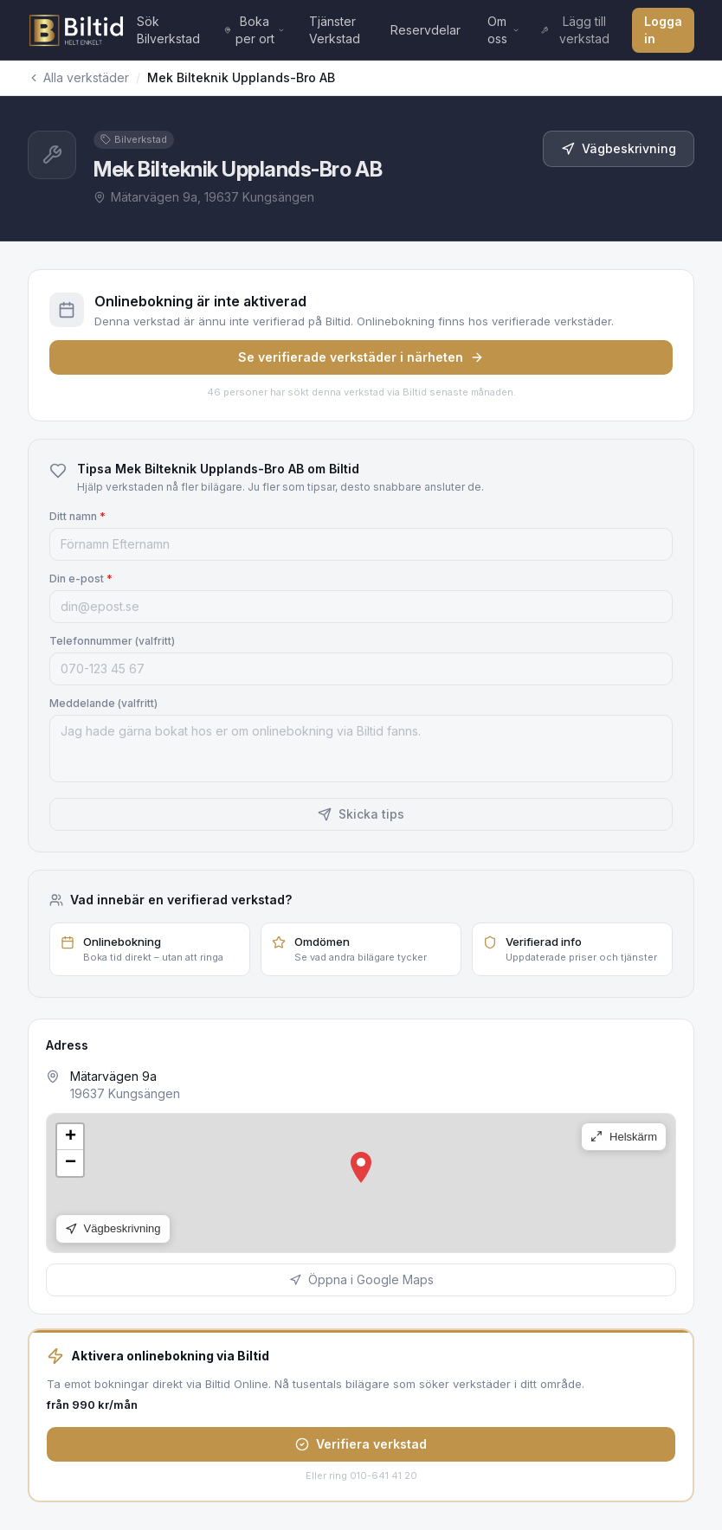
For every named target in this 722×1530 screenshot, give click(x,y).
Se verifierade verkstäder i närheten (361, 357)
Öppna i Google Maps (361, 1279)
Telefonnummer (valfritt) (112, 640)
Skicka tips (361, 814)
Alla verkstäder (78, 77)
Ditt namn (77, 516)
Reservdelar (425, 29)
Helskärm (623, 1136)
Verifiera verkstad (361, 1444)
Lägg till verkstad (575, 30)
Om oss (503, 30)
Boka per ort (254, 30)
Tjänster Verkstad (334, 30)
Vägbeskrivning (618, 148)
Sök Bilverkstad (168, 30)
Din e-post (81, 578)
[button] (361, 1167)
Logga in (663, 30)
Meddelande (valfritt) (103, 703)
